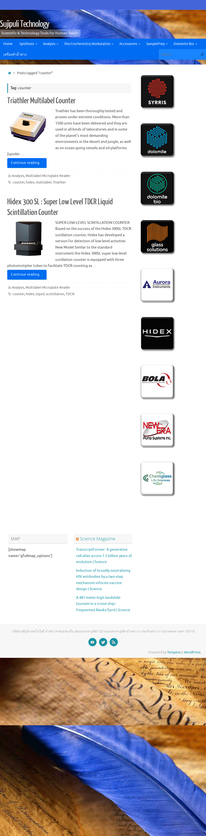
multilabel (43, 182)
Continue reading (28, 163)
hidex (30, 182)
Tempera (173, 652)
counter (18, 182)
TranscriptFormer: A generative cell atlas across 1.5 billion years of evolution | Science (104, 555)
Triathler (59, 182)
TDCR (70, 294)
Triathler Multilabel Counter (41, 100)
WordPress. (192, 652)
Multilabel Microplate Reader (48, 176)
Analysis (18, 176)
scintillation (55, 294)
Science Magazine (97, 539)
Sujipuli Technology (24, 24)
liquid (40, 294)
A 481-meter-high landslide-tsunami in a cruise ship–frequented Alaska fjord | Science (103, 603)
